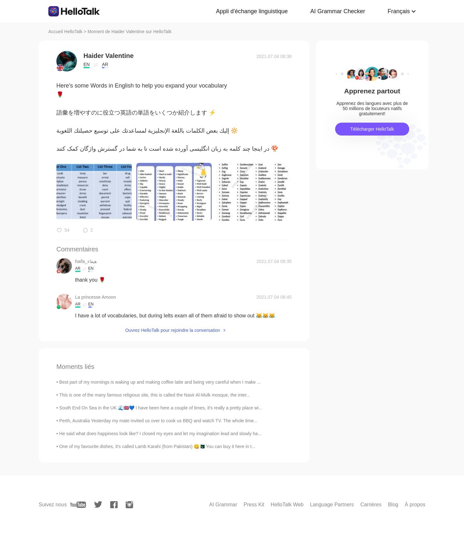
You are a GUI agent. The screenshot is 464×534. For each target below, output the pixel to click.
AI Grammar (223, 504)
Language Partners (332, 504)
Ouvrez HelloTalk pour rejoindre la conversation (172, 330)
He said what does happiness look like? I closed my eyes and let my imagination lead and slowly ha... (160, 433)
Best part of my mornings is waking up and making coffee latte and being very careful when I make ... (160, 382)
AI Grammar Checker (337, 11)
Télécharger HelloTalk (372, 129)
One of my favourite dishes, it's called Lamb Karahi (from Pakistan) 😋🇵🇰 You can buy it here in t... (157, 446)
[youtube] (78, 504)
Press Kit (254, 504)
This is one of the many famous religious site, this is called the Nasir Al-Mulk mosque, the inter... (154, 395)
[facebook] (114, 504)
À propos (415, 504)
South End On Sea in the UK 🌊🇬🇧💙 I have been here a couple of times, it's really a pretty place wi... (160, 407)
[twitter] (98, 504)
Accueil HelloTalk (65, 31)
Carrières (371, 504)
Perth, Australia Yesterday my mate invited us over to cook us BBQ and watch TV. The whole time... (158, 420)
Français (399, 11)
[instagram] (129, 504)
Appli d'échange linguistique (252, 11)
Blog (393, 504)
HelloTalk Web (287, 504)
